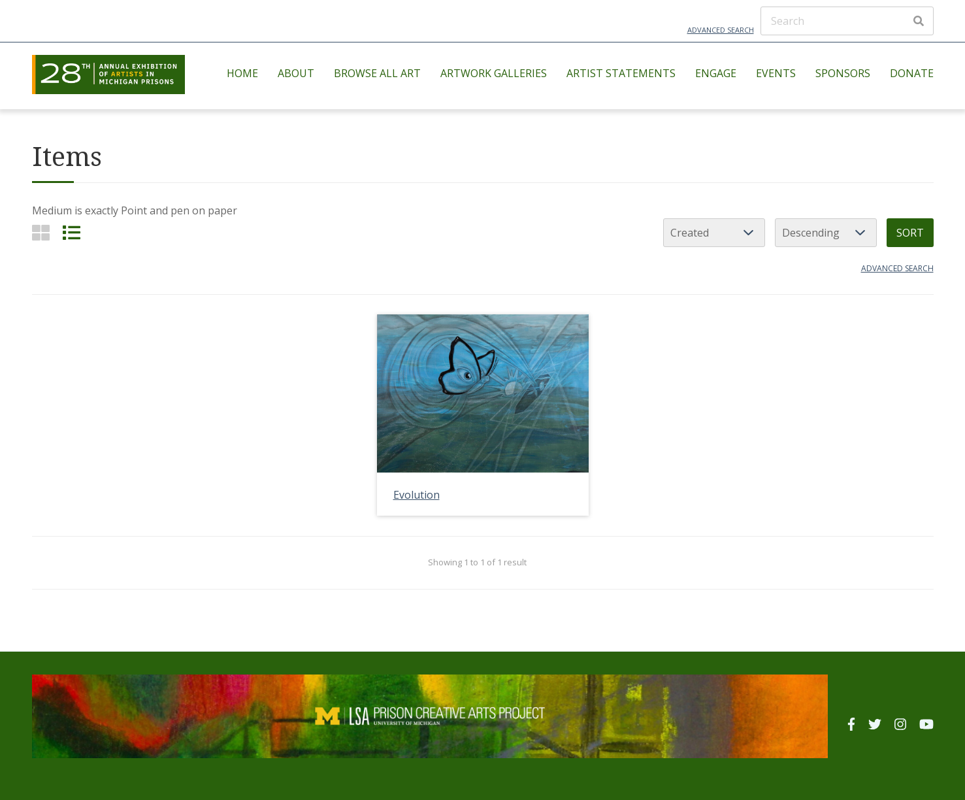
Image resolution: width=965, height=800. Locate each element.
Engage (715, 73)
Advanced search (897, 268)
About (296, 73)
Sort (910, 232)
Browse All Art (377, 73)
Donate (912, 73)
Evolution (416, 495)
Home (242, 73)
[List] (71, 232)
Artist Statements (621, 73)
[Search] (847, 21)
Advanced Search (720, 30)
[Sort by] (714, 232)
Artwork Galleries (493, 73)
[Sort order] (826, 232)
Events (776, 73)
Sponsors (842, 73)
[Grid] (41, 232)
